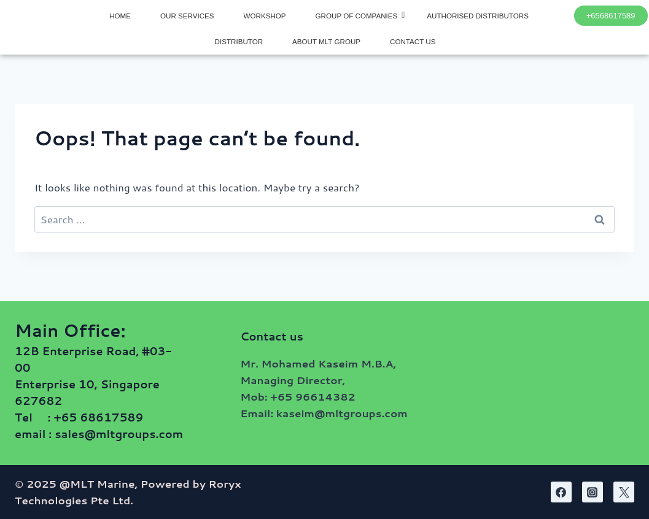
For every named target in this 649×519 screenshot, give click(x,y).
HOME (120, 16)
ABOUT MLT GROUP (326, 41)
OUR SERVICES (187, 16)
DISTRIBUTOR (239, 41)
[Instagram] (592, 492)
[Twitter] (623, 492)
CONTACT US (412, 41)
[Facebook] (561, 492)
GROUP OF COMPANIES (360, 15)
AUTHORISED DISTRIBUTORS (478, 16)
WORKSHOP (265, 16)
